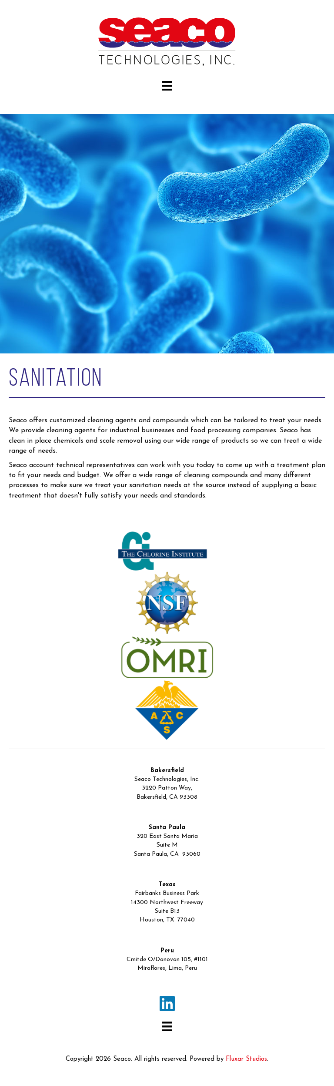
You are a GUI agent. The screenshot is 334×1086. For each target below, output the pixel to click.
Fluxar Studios (246, 1059)
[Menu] (167, 86)
